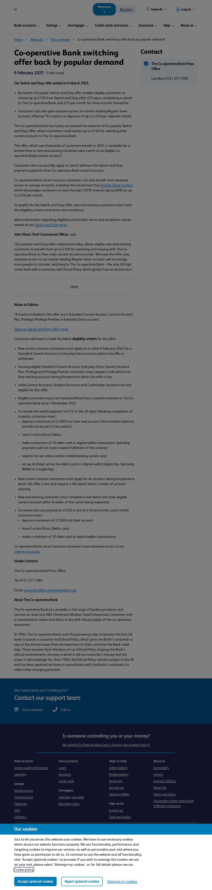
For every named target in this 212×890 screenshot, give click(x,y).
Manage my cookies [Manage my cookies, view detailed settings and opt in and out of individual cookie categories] (122, 881)
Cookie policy (24, 870)
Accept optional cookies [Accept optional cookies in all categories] (35, 881)
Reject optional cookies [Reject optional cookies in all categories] (82, 881)
